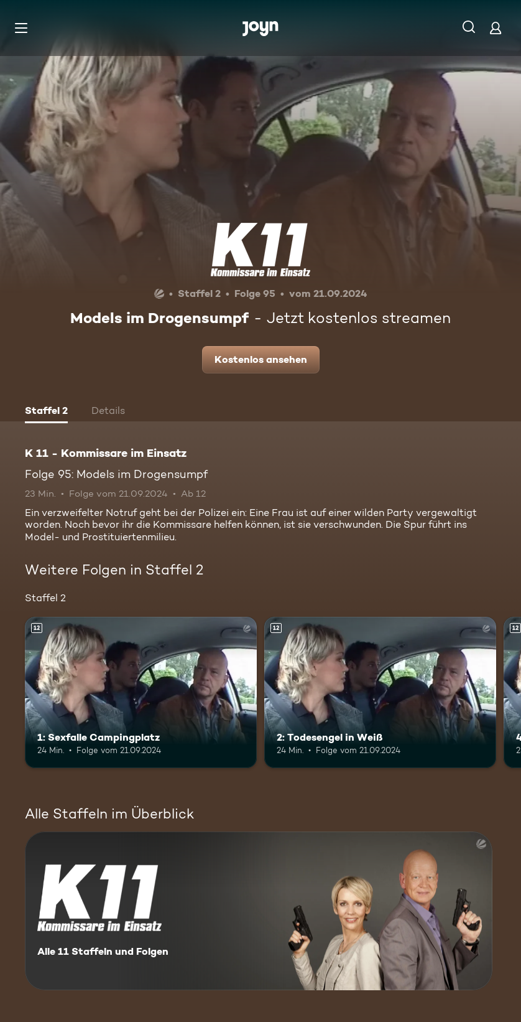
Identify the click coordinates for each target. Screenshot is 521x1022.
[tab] (46, 412)
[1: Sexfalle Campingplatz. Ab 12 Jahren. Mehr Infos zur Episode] (141, 692)
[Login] (495, 28)
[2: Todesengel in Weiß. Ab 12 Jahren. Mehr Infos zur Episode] (380, 692)
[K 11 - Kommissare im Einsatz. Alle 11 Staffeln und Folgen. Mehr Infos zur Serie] (258, 911)
